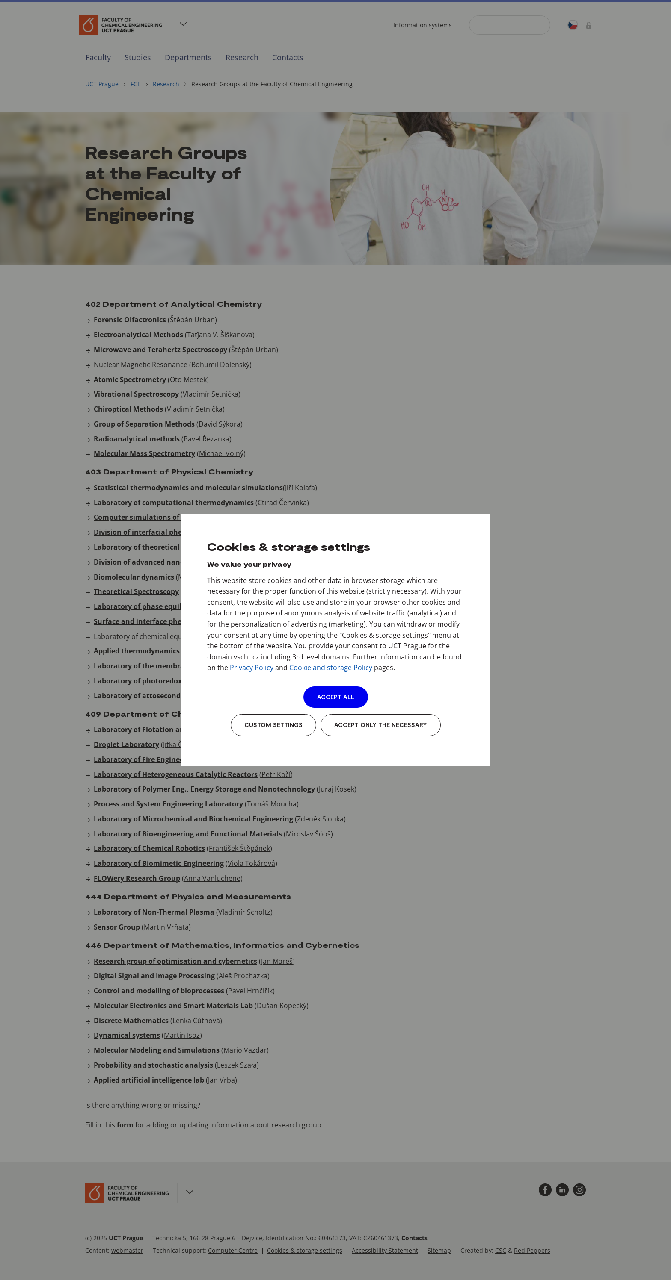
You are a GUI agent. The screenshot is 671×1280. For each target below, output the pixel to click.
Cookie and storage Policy (330, 667)
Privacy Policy (251, 667)
